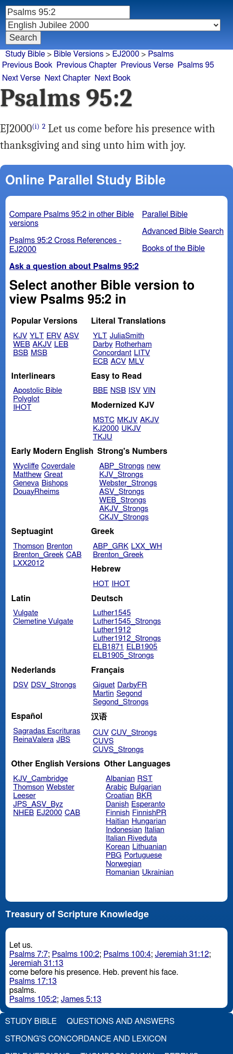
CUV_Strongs (133, 732)
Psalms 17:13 (33, 981)
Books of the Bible (173, 248)
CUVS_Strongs (118, 749)
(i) (36, 126)
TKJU (102, 437)
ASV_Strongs (121, 491)
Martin (103, 693)
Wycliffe (25, 466)
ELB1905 (142, 647)
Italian (154, 830)
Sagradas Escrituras (46, 731)
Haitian (118, 821)
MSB (38, 353)
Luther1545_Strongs (127, 621)
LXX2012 (28, 563)
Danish (117, 804)
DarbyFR (133, 685)
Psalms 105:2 (33, 999)
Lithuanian (149, 847)
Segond (129, 693)
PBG (114, 855)
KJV (20, 336)
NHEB (23, 813)
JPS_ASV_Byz (38, 804)
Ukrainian (158, 872)
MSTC (103, 420)
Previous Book (27, 65)
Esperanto (149, 804)
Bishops (55, 483)
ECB (100, 361)
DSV (20, 685)
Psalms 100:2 (76, 954)
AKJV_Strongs (123, 508)
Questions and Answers (120, 1021)
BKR (144, 796)
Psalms (161, 54)
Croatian (120, 796)
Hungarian (149, 821)
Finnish (118, 813)
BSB (20, 353)
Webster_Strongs (128, 483)
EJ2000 (125, 54)
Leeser (24, 796)
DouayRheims (36, 491)
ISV (134, 390)
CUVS (103, 741)
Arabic (117, 787)
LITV (142, 353)
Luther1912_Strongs (127, 638)
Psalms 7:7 (29, 954)
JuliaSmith (127, 336)
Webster (60, 787)
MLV (136, 361)
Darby (103, 344)
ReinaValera (33, 739)
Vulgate (25, 613)
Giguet (104, 685)
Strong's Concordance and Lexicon (85, 1039)
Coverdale (59, 466)
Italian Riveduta (131, 838)
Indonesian (124, 830)
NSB (118, 390)
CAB (74, 555)
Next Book (112, 78)
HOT (101, 584)
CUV (101, 732)
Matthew (27, 474)
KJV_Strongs (121, 474)
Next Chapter (67, 78)
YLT (37, 336)
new (153, 466)
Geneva (26, 483)
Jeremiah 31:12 (182, 954)
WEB (21, 344)
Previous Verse (147, 65)
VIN (149, 390)
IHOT (22, 407)
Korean (118, 847)
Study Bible (25, 54)
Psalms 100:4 (127, 954)
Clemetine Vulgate (43, 621)
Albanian (120, 778)
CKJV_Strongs (123, 517)
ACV (118, 361)
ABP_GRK (110, 546)
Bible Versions (79, 54)
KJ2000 (106, 428)
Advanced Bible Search (183, 231)
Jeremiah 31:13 (37, 963)
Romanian (123, 872)
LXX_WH (146, 546)
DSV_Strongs (53, 685)
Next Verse (21, 78)
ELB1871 (108, 647)
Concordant (112, 353)
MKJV (127, 420)
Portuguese (143, 855)
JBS (63, 739)
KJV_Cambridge (40, 778)
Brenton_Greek (38, 555)
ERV (54, 336)
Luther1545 (112, 613)
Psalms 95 (196, 65)
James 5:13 (81, 999)
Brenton (59, 546)
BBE (100, 390)
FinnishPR (149, 813)
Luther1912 (112, 630)
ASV (71, 336)
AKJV (42, 344)
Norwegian (124, 864)
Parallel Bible (165, 214)
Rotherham (133, 344)
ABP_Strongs (121, 466)
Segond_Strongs (120, 702)
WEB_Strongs (122, 500)
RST (145, 778)
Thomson (28, 546)
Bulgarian (145, 787)
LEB (61, 344)
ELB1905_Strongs (123, 655)
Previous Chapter (86, 65)
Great (53, 474)
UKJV (131, 428)
